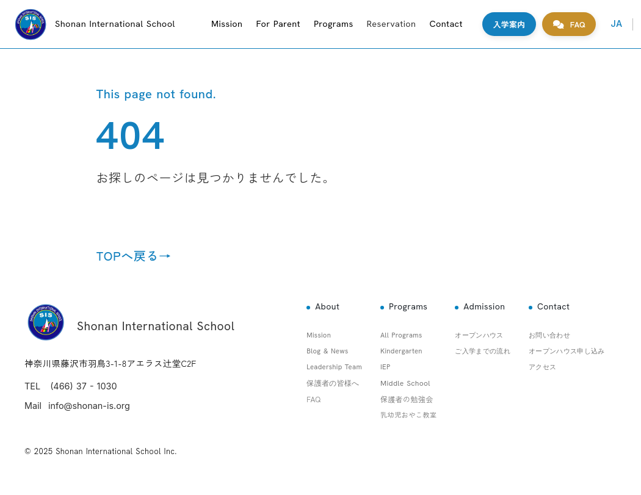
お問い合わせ (549, 335)
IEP (385, 367)
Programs (333, 23)
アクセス (542, 367)
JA (616, 23)
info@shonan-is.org (89, 405)
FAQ (313, 399)
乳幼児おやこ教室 (408, 414)
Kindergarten (401, 351)
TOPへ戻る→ (134, 255)
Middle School (405, 383)
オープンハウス (479, 335)
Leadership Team (334, 367)
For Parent (278, 23)
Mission (226, 23)
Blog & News (327, 351)
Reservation (391, 23)
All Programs (401, 335)
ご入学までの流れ (482, 351)
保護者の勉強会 (406, 399)
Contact (446, 23)
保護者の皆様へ (333, 383)
